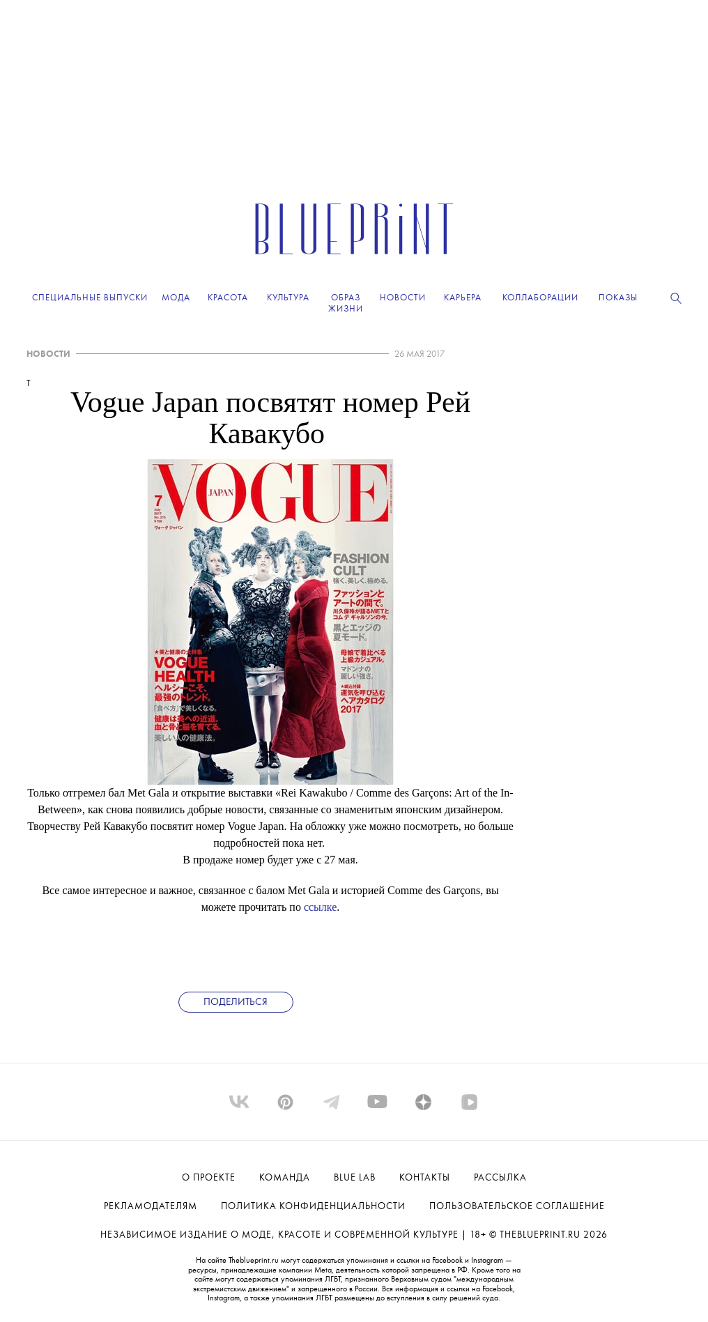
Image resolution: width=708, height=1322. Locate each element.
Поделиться (235, 1002)
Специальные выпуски (90, 297)
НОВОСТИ (48, 354)
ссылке (320, 907)
